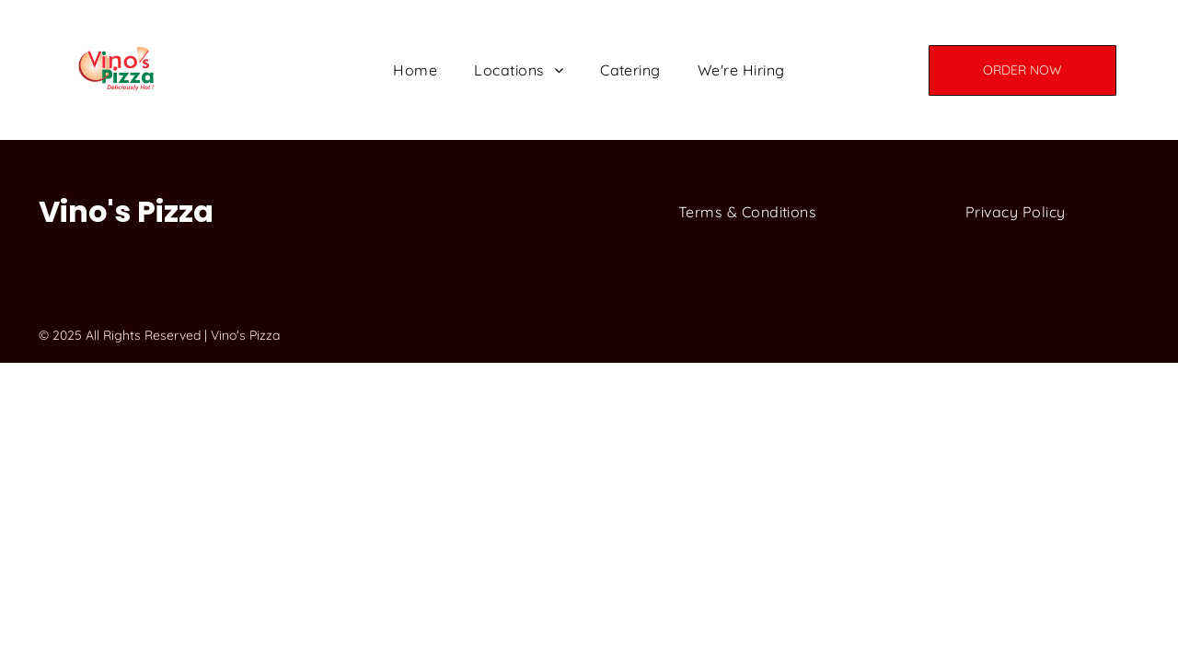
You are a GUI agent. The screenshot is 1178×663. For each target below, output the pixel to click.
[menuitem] (415, 70)
